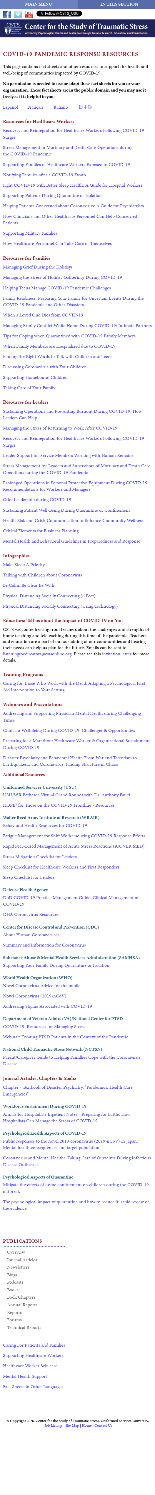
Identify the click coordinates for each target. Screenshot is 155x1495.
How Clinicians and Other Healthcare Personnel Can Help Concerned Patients (70, 219)
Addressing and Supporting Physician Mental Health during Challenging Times (72, 716)
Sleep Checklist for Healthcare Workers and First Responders (61, 866)
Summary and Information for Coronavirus (44, 945)
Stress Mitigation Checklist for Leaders (40, 856)
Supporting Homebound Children (35, 377)
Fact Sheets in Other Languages (33, 1386)
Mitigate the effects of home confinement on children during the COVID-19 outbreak (76, 1187)
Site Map (72, 1425)
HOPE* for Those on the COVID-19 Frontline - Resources (59, 805)
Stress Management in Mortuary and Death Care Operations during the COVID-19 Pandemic (67, 150)
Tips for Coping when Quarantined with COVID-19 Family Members (69, 335)
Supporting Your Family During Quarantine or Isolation (56, 965)
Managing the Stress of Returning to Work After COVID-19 (60, 428)
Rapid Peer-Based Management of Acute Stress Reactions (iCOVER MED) (74, 846)
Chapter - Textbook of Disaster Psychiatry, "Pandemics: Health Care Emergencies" (68, 1090)
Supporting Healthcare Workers (33, 1355)
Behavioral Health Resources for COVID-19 (45, 825)
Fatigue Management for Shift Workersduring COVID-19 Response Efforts (74, 835)
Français (35, 107)
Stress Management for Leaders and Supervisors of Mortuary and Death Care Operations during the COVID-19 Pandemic (76, 468)
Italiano (61, 107)
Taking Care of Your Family (29, 387)
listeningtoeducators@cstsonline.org (37, 653)
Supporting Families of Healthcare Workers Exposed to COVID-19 (66, 164)
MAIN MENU (38, 4)
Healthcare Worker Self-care (30, 1365)
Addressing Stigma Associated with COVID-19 (47, 1006)
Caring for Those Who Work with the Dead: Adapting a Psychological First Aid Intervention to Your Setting (74, 686)
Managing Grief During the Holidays (38, 266)
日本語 (86, 107)
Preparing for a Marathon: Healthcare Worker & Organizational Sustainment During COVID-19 (76, 743)
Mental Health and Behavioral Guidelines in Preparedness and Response (71, 541)
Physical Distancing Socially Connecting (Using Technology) (60, 606)
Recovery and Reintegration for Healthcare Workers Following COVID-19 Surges (73, 133)
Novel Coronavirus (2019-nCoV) (34, 995)
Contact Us (103, 1425)
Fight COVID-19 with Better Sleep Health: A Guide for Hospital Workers (72, 185)
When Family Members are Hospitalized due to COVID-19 (59, 346)
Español (10, 107)
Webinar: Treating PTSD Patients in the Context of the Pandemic (65, 1036)
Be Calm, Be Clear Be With (28, 585)
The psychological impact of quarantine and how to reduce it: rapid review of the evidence (76, 1204)
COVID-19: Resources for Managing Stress (44, 1026)
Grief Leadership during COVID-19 (37, 499)
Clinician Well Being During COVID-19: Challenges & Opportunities (69, 730)
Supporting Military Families (30, 233)
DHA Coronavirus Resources (31, 914)
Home (87, 1425)
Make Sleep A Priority (24, 564)
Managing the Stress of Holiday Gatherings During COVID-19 (62, 277)
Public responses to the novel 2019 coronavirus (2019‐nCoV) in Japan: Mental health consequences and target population (70, 1144)
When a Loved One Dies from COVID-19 (43, 314)
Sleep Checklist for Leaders (29, 877)
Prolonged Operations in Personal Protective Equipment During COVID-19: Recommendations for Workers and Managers (76, 486)
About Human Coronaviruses (31, 934)
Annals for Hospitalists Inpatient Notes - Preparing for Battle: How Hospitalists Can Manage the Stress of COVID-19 (66, 1117)
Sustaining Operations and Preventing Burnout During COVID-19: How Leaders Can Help (72, 414)
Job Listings (54, 1425)
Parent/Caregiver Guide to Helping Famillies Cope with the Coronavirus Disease (71, 1060)
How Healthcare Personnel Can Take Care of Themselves (57, 243)
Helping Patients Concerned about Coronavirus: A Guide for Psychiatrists (73, 205)
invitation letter (117, 653)
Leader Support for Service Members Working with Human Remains (68, 455)
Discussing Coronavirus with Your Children (45, 366)
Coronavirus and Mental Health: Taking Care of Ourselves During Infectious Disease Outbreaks (77, 1161)
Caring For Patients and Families (34, 1345)
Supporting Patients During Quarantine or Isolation (52, 195)
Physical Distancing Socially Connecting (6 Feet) (49, 595)
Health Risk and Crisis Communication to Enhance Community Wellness (73, 520)
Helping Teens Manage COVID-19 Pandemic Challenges (57, 287)
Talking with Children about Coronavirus (42, 574)
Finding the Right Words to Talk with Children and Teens (57, 356)
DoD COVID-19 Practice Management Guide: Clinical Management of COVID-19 (71, 900)
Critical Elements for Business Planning (41, 530)
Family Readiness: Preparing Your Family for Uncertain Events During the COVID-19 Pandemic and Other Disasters (73, 301)
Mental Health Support (25, 1376)
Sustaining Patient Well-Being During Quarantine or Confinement (66, 510)
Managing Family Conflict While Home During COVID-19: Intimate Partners (77, 325)
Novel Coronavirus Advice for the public (41, 985)
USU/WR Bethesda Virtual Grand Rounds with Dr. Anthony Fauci (67, 794)
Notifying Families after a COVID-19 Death (44, 174)
